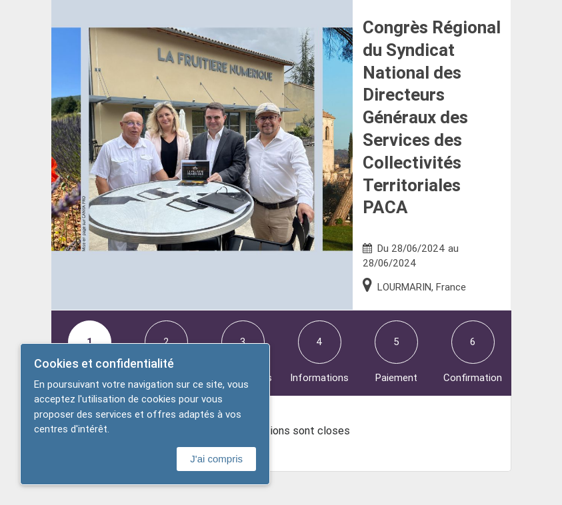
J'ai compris (216, 458)
